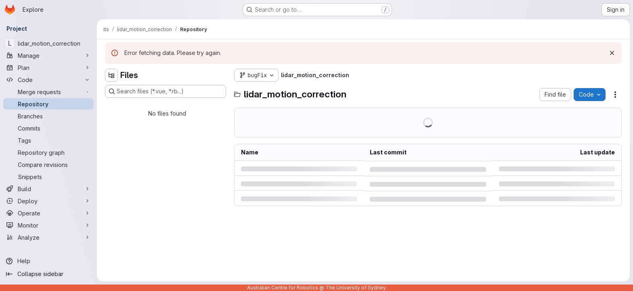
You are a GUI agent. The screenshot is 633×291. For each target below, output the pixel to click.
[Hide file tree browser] (111, 75)
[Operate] (48, 213)
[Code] (48, 79)
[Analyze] (48, 237)
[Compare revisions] (48, 164)
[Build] (48, 188)
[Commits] (48, 128)
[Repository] (48, 104)
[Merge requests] (48, 91)
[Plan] (48, 67)
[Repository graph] (48, 152)
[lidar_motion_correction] (48, 43)
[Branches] (48, 116)
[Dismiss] (612, 53)
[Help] (48, 261)
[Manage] (48, 55)
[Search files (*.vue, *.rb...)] (165, 91)
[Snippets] (48, 176)
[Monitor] (48, 225)
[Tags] (48, 140)
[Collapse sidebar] (48, 274)
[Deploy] (48, 201)
